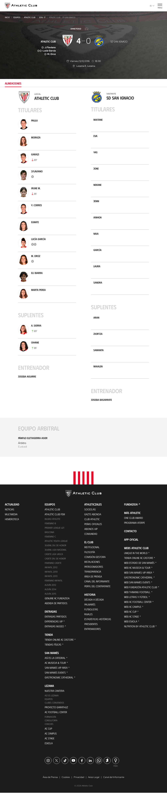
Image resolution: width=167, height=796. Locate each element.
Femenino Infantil (53, 583)
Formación (50, 719)
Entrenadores (92, 631)
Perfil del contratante (97, 589)
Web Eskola (130, 624)
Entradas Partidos (56, 619)
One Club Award (133, 520)
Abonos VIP (91, 531)
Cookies (66, 780)
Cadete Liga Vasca (54, 557)
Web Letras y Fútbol (136, 600)
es (152, 6)
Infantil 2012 (51, 570)
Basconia (49, 535)
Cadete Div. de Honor (55, 561)
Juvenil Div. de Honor (55, 548)
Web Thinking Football (137, 595)
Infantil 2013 (51, 579)
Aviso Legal (93, 780)
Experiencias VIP (54, 624)
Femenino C (50, 539)
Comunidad (90, 536)
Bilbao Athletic (52, 522)
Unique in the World (135, 556)
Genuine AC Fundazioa (57, 601)
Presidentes (91, 627)
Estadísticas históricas (97, 622)
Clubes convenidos (54, 705)
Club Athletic (92, 522)
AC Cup (48, 731)
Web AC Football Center (138, 604)
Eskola (49, 746)
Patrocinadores (93, 569)
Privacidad (79, 780)
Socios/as (90, 512)
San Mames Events (55, 675)
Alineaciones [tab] (13, 83)
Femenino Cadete (53, 566)
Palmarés (89, 607)
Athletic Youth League (56, 544)
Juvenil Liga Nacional (56, 552)
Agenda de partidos (56, 606)
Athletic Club (29, 17)
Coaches (49, 727)
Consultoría (51, 723)
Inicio (7, 17)
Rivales (88, 617)
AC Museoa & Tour (55, 665)
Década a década (94, 602)
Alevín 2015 (50, 596)
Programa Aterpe (134, 525)
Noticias (9, 512)
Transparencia (92, 574)
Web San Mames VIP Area (138, 575)
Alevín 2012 (50, 588)
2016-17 (42, 17)
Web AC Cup (130, 614)
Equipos (16, 17)
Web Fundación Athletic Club (140, 590)
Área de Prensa (93, 579)
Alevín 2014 (50, 592)
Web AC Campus (132, 609)
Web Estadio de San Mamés (139, 565)
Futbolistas (91, 612)
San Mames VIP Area (56, 670)
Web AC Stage (131, 619)
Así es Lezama (52, 698)
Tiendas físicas (53, 647)
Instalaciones (92, 564)
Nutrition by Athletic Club (139, 629)
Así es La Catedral (55, 660)
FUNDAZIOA (131, 507)
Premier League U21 (54, 530)
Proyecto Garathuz (56, 710)
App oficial (131, 542)
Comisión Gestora (95, 559)
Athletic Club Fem (55, 517)
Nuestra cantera (54, 693)
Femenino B (50, 526)
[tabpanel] (83, 276)
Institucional (91, 550)
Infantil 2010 (51, 574)
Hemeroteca (12, 522)
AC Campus (51, 736)
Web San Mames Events (137, 585)
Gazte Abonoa (92, 517)
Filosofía (89, 555)
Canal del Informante (96, 584)
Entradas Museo (54, 629)
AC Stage (49, 741)
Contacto (130, 534)
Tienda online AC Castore (59, 642)
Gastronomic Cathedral (59, 680)
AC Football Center (56, 715)
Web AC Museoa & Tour (137, 570)
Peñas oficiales (93, 527)
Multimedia (11, 517)
